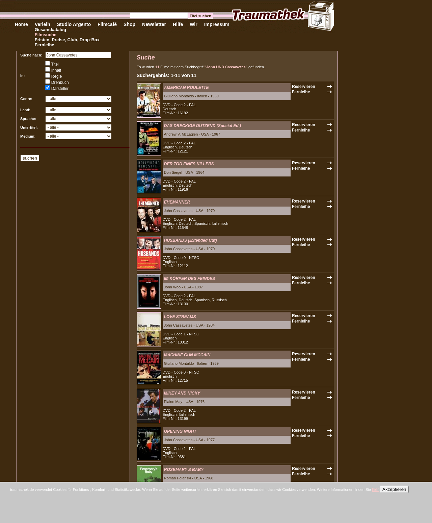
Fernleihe (44, 44)
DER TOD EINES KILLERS (189, 164)
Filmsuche (45, 34)
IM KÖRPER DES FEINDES (189, 278)
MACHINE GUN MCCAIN (187, 355)
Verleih (42, 24)
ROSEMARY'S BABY (184, 469)
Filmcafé (107, 24)
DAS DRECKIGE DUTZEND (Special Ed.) (202, 125)
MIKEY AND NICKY (182, 393)
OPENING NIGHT (180, 431)
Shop (129, 24)
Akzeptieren (394, 489)
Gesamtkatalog (50, 29)
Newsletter (154, 24)
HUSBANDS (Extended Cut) (190, 240)
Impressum (217, 24)
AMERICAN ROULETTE (186, 87)
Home (21, 24)
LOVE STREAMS (180, 316)
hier (375, 489)
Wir (193, 24)
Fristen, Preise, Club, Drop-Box (67, 39)
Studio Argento (74, 24)
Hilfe (178, 24)
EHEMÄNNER (177, 202)
